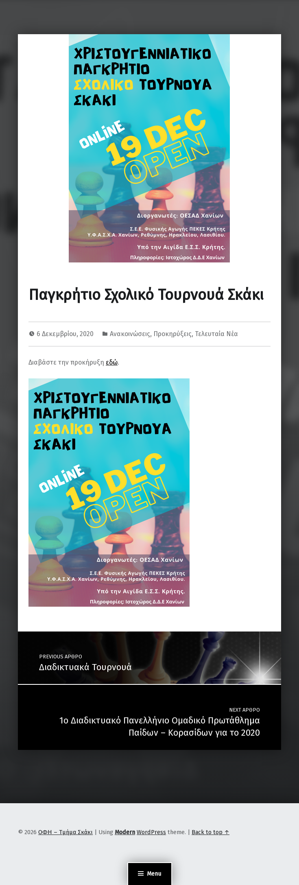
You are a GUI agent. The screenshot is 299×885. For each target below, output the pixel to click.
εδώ (112, 362)
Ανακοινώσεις (130, 334)
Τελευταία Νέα (216, 334)
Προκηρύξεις (172, 334)
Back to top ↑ (210, 832)
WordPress (151, 832)
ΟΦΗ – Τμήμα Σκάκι (65, 832)
